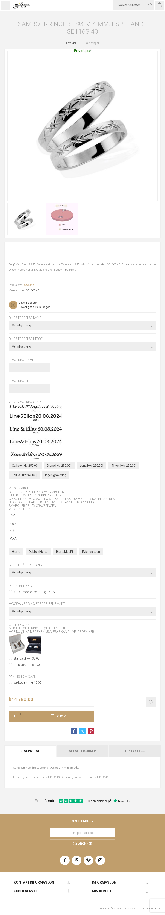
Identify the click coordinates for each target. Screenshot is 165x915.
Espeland (28, 285)
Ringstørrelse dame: (25, 317)
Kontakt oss (134, 751)
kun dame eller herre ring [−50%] (34, 592)
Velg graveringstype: (26, 402)
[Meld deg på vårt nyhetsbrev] (82, 832)
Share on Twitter (82, 731)
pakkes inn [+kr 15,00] (27, 682)
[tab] (30, 751)
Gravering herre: (22, 381)
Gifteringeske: (20, 625)
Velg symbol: (19, 488)
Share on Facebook (74, 731)
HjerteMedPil (64, 551)
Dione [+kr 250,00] (59, 465)
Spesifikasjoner (82, 751)
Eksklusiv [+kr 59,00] (26, 665)
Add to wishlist (151, 702)
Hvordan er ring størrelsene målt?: (37, 604)
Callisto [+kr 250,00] (25, 465)
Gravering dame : (22, 360)
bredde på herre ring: (26, 565)
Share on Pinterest (91, 731)
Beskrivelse (30, 751)
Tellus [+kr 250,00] (24, 475)
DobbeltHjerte (38, 551)
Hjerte (16, 551)
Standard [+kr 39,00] (26, 658)
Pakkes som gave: (22, 676)
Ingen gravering (55, 475)
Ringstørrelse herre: (26, 339)
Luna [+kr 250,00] (91, 465)
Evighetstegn (91, 551)
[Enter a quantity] (13, 716)
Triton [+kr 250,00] (124, 465)
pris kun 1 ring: (20, 586)
